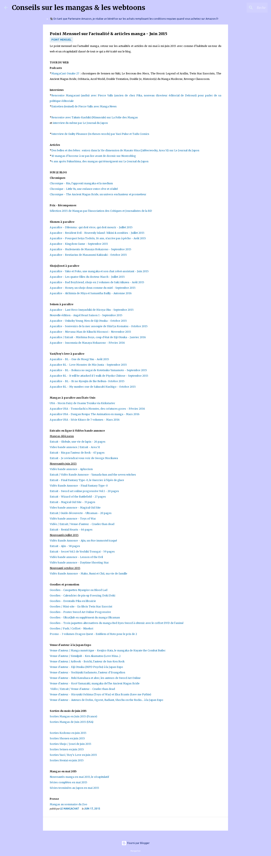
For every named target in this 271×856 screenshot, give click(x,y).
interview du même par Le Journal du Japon (80, 122)
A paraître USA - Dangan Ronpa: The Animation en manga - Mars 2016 (95, 414)
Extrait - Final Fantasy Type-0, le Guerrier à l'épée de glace (87, 480)
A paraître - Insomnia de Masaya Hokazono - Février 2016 (88, 342)
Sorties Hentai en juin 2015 (67, 760)
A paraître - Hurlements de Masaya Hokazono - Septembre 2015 (90, 249)
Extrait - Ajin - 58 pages (65, 546)
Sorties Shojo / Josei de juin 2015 (70, 743)
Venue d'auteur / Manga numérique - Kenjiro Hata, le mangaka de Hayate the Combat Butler (108, 650)
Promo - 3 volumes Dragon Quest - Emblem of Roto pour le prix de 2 (93, 634)
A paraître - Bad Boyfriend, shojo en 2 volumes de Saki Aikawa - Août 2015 (97, 282)
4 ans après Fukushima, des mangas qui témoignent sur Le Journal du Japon (99, 161)
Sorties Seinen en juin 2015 (67, 749)
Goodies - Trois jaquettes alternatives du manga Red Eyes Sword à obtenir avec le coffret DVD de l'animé (117, 623)
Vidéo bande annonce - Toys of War (73, 518)
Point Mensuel (61, 39)
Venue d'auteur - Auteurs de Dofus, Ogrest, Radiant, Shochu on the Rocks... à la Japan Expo (106, 699)
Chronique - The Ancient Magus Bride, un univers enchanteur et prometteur (98, 194)
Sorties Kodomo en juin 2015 (68, 732)
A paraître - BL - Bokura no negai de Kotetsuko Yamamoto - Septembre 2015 (98, 370)
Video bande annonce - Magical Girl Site (75, 507)
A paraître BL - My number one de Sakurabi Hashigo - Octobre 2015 (93, 386)
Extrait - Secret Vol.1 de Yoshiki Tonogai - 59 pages (82, 551)
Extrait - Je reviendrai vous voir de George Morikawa (84, 458)
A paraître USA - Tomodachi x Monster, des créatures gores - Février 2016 (97, 408)
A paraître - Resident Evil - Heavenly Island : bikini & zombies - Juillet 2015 (97, 232)
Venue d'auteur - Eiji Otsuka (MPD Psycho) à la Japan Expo (86, 667)
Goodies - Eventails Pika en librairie (73, 601)
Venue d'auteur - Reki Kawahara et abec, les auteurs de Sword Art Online (95, 678)
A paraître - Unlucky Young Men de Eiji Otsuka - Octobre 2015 (88, 320)
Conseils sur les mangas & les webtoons (78, 7)
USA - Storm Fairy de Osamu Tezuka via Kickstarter (82, 403)
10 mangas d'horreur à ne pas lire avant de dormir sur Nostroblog (93, 155)
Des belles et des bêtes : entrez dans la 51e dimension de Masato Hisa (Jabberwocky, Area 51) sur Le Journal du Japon (125, 150)
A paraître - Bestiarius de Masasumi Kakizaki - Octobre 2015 (88, 254)
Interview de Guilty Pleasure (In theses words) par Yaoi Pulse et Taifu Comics (100, 133)
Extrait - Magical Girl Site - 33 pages (72, 502)
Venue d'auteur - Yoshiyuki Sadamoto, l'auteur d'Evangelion (87, 672)
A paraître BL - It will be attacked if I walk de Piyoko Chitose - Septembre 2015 (99, 375)
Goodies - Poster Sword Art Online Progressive (80, 612)
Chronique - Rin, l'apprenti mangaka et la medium (81, 183)
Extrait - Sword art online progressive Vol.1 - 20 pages (84, 491)
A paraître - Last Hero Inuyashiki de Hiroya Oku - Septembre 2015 (92, 309)
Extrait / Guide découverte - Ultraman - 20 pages (81, 513)
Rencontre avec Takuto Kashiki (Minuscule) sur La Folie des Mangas (94, 117)
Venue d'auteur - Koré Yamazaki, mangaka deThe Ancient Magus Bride (95, 683)
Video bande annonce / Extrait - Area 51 (75, 447)
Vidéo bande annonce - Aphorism (71, 469)
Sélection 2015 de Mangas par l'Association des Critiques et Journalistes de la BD (101, 210)
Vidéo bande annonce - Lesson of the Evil (77, 557)
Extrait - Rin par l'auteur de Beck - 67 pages (77, 452)
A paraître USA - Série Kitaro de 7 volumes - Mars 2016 (85, 419)
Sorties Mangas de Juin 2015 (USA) (71, 721)
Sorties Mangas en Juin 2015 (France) (73, 716)
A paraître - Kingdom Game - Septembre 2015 (79, 243)
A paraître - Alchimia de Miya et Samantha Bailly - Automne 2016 (91, 293)
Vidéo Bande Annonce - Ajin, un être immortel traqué (83, 540)
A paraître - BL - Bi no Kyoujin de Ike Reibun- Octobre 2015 (87, 381)
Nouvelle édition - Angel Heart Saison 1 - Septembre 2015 (86, 315)
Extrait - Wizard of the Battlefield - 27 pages (78, 496)
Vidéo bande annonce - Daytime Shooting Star (79, 562)
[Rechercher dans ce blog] (245, 8)
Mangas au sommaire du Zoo (68, 804)
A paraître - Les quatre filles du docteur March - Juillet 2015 (87, 276)
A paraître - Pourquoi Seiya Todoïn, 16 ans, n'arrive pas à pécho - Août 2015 (98, 238)
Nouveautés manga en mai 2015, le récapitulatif (79, 776)
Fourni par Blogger (136, 843)
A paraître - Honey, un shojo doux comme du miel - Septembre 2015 (93, 287)
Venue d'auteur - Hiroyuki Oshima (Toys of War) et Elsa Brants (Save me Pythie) (100, 694)
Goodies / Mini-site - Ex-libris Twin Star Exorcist (81, 606)
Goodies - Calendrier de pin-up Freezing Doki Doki (82, 595)
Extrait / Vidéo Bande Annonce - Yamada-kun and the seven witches (93, 474)
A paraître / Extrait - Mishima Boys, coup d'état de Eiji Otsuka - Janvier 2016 (98, 337)
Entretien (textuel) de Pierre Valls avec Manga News (84, 106)
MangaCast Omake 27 (65, 73)
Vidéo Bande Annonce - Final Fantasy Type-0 (79, 485)
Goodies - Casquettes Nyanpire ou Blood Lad (78, 590)
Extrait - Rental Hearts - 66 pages (71, 529)
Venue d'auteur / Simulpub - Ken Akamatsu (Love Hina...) (85, 656)
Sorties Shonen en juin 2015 (67, 738)
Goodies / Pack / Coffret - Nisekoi (71, 628)
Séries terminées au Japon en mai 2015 (74, 787)
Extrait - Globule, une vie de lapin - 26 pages (77, 441)
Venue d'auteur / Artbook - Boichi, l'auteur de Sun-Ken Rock (87, 661)
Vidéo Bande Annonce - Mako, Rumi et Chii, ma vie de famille (88, 573)
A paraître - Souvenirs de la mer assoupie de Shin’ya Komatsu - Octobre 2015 (99, 326)
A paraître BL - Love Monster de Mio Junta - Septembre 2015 (88, 364)
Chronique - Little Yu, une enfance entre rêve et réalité (84, 188)
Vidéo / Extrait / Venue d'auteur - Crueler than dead (82, 524)
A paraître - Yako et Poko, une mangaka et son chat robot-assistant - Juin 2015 (99, 271)
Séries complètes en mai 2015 (68, 782)
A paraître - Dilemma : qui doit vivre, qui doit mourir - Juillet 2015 (91, 227)
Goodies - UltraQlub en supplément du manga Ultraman (85, 617)
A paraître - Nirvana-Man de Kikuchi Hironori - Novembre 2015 (90, 331)
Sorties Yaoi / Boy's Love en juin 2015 (73, 754)
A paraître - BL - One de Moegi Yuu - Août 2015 (79, 359)
